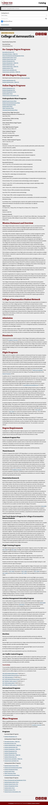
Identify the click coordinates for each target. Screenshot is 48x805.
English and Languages (37, 370)
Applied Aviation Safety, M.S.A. (9, 57)
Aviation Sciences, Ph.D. (7, 68)
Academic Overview (13, 340)
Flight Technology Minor (8, 108)
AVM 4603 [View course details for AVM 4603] (21, 604)
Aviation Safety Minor (7, 106)
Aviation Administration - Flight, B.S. (10, 82)
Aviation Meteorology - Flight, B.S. (10, 66)
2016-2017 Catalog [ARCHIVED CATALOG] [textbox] (10, 8)
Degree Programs (6, 373)
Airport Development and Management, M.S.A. (13, 55)
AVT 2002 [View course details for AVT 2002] (5, 573)
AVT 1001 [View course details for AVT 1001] (11, 411)
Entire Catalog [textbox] (4, 15)
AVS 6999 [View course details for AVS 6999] (43, 506)
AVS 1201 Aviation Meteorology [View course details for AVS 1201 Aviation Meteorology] (10, 673)
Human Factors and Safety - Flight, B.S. (11, 71)
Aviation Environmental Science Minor (11, 102)
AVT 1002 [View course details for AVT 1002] (24, 571)
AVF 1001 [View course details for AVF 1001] (38, 409)
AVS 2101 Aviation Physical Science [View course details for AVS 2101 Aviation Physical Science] (10, 675)
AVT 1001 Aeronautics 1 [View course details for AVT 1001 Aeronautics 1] (8, 677)
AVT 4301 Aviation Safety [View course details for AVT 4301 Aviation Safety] (8, 683)
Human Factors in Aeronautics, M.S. (10, 95)
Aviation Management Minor (9, 104)
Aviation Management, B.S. (8, 61)
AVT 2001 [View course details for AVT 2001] (36, 571)
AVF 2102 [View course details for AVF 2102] (13, 549)
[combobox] (24, 8)
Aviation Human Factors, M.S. (9, 59)
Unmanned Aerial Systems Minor (10, 110)
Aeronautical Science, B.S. (8, 52)
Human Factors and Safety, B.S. (9, 70)
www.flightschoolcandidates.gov (30, 385)
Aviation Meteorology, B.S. (8, 64)
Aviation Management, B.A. (8, 90)
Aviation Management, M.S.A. (9, 91)
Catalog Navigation (7, 28)
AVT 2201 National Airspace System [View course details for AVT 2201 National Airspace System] (10, 679)
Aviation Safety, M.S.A (7, 93)
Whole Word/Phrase (7, 21)
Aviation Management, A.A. (8, 88)
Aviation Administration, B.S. (9, 80)
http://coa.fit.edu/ (26, 78)
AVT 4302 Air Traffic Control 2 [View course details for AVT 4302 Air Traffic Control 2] (9, 685)
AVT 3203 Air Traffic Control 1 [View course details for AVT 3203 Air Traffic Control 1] (9, 681)
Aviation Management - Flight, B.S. (10, 63)
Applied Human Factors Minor (9, 101)
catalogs (11, 803)
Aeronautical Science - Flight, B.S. (10, 54)
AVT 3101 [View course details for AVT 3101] (24, 573)
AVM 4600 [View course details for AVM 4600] (42, 602)
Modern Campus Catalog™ (34, 803)
